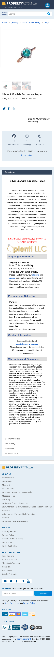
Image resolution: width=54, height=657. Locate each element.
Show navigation (5, 13)
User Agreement (9, 531)
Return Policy (8, 542)
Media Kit (6, 485)
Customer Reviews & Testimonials (17, 492)
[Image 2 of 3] (16, 86)
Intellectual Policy (9, 546)
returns (12, 278)
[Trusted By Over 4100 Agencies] (25, 627)
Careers (5, 517)
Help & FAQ (7, 570)
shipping (35, 275)
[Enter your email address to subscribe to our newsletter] (17, 593)
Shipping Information (11, 563)
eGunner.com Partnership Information (19, 514)
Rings (47, 22)
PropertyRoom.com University (15, 521)
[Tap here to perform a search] (49, 14)
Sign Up (43, 593)
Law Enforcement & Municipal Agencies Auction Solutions (27, 506)
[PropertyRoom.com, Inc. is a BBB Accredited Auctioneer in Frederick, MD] (11, 627)
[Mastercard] (18, 614)
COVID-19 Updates (10, 574)
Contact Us (7, 566)
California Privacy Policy (12, 538)
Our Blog (6, 499)
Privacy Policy (8, 535)
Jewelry (15, 22)
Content (3, 37)
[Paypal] (5, 614)
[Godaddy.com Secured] (36, 627)
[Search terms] (30, 13)
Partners (6, 510)
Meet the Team (8, 496)
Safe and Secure (9, 559)
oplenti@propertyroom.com (27, 344)
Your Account (8, 556)
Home (4, 22)
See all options (27, 155)
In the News (7, 481)
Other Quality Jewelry (31, 22)
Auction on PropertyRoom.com (15, 503)
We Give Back (8, 488)
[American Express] (25, 614)
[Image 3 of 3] (26, 86)
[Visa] (12, 614)
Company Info (8, 477)
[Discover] (32, 614)
